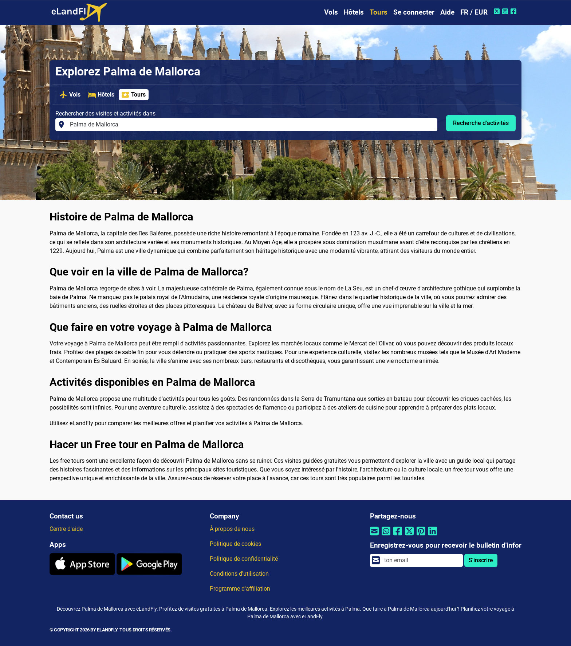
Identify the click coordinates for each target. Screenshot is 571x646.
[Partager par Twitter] (409, 535)
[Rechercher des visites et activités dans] (251, 124)
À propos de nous (232, 528)
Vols (331, 12)
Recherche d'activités (481, 123)
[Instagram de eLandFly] (506, 11)
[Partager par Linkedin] (432, 535)
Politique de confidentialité (244, 558)
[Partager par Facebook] (397, 535)
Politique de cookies (235, 543)
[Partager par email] (374, 535)
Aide (447, 12)
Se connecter (413, 12)
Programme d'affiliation (240, 588)
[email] (421, 560)
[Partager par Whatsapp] (386, 535)
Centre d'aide (66, 528)
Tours (378, 12)
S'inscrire (481, 560)
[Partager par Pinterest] (421, 535)
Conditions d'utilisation (239, 573)
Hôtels (354, 12)
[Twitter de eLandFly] (497, 11)
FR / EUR (474, 12)
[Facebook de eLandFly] (514, 11)
